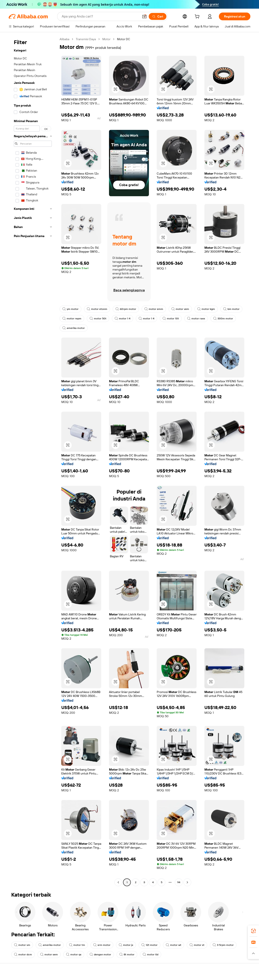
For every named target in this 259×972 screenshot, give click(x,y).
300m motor (223, 318)
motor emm (153, 309)
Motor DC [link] (123, 39)
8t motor (126, 954)
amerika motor (73, 328)
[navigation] (32, 461)
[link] (253, 931)
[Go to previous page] (118, 882)
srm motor (102, 945)
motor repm (71, 318)
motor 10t (171, 318)
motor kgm (206, 309)
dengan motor (100, 954)
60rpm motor (125, 309)
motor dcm (23, 954)
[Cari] (157, 16)
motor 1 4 (122, 318)
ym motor (70, 309)
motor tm (77, 945)
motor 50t (98, 318)
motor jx (126, 945)
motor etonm (97, 309)
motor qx (73, 954)
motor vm (22, 945)
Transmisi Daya (86, 39)
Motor (106, 39)
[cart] (198, 17)
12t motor (149, 945)
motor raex (196, 318)
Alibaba (64, 39)
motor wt (173, 945)
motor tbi (150, 954)
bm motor (231, 309)
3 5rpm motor (223, 945)
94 (178, 882)
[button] (144, 16)
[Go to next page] (187, 882)
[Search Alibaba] (100, 16)
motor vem (180, 309)
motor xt (197, 945)
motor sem (49, 954)
